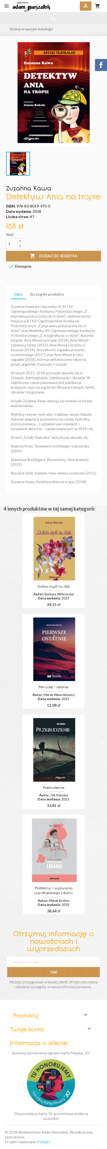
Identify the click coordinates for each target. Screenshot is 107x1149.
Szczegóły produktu (47, 294)
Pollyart (43, 1142)
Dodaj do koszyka (53, 256)
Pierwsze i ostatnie (53, 687)
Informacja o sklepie (38, 1043)
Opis (18, 294)
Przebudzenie (53, 788)
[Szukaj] (53, 29)
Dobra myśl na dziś (53, 587)
